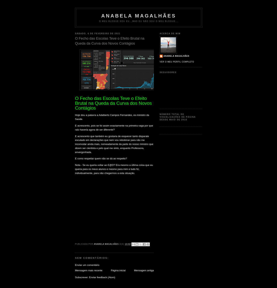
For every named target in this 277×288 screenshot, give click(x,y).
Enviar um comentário (87, 265)
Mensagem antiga (144, 270)
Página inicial (118, 270)
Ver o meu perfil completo (177, 62)
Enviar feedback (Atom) (102, 277)
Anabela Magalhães (138, 16)
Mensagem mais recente (88, 270)
